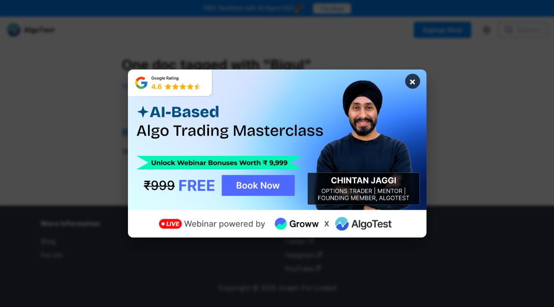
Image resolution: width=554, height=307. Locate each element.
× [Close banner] (412, 81)
